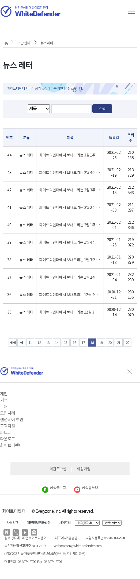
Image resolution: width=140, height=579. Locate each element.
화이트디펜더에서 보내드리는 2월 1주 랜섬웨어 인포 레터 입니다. (70, 225)
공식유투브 (86, 487)
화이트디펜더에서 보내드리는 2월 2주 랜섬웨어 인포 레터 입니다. (70, 207)
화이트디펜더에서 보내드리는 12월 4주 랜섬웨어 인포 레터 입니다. (70, 294)
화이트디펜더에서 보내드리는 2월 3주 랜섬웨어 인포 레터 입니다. (70, 190)
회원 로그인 (58, 469)
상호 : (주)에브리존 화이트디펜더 (25, 538)
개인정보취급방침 (38, 522)
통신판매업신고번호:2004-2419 (24, 546)
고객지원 (7, 426)
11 (30, 342)
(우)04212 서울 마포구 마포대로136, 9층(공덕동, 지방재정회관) (44, 553)
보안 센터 (23, 43)
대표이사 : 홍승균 (66, 538)
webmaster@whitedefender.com (77, 546)
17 (83, 342)
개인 (3, 393)
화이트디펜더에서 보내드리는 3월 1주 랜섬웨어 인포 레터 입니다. (70, 155)
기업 (3, 400)
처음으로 (6, 43)
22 (127, 342)
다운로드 (7, 439)
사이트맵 (65, 522)
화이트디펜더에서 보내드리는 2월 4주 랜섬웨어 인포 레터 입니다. (70, 172)
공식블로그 (54, 487)
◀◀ (12, 342)
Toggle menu (131, 13)
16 (74, 342)
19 (101, 342)
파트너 (5, 432)
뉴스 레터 (47, 43)
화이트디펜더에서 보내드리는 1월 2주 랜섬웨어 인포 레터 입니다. (70, 277)
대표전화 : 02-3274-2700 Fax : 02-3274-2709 (33, 561)
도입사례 (7, 413)
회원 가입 (83, 469)
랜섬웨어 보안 (11, 419)
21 (118, 342)
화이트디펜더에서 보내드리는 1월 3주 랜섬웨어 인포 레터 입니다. (70, 259)
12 (39, 342)
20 (109, 342)
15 (65, 342)
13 (48, 342)
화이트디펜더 (11, 445)
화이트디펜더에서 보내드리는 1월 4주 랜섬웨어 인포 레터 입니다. (70, 242)
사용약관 (12, 522)
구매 (3, 406)
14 (56, 342)
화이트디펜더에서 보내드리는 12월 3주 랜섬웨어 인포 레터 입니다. (70, 312)
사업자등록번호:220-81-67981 (105, 538)
